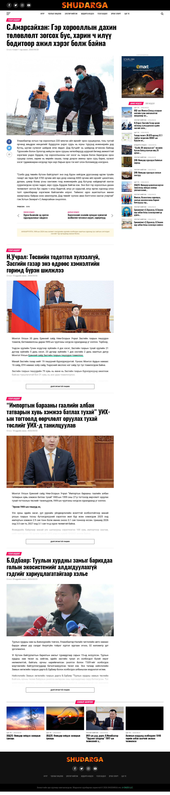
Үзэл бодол (102, 13)
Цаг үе (126, 13)
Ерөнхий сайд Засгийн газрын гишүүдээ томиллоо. (55, 358)
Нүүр (42, 13)
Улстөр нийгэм (71, 13)
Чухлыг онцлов (54, 13)
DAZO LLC (127, 791)
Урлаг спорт (116, 13)
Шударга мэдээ (87, 13)
